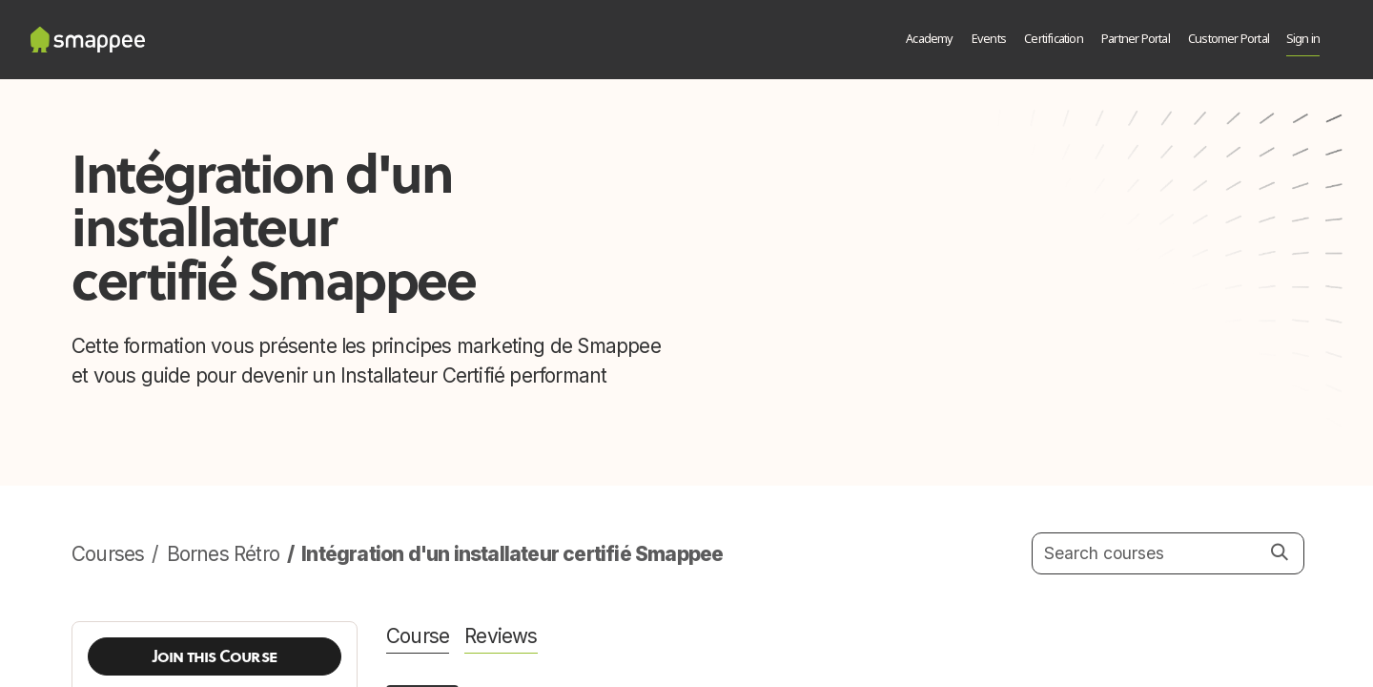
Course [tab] (417, 636)
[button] (214, 656)
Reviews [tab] (500, 636)
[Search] (1280, 552)
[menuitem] (930, 40)
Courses (108, 554)
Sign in (1303, 39)
